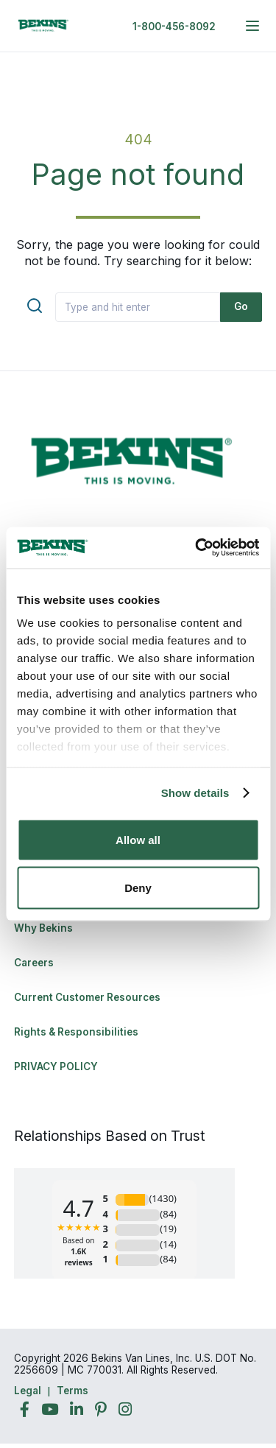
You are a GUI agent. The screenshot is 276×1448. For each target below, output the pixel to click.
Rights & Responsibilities (76, 1032)
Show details (195, 793)
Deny (138, 888)
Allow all (138, 839)
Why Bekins (44, 928)
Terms (72, 1390)
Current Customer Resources (87, 997)
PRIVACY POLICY (56, 1066)
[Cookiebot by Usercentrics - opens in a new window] (196, 548)
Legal (27, 1390)
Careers (34, 963)
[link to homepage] (43, 26)
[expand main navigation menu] (252, 25)
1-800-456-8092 (174, 26)
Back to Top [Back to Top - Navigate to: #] (224, 1360)
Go (241, 306)
